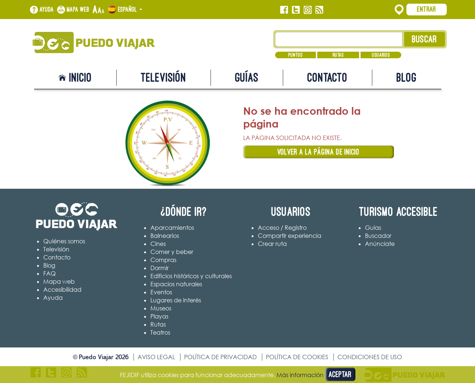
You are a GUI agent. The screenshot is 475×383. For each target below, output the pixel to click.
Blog (407, 77)
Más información (300, 375)
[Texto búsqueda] (338, 39)
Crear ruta (272, 243)
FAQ (49, 273)
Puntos (295, 55)
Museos (160, 308)
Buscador (378, 235)
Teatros (160, 332)
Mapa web (78, 9)
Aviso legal (156, 357)
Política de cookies (297, 357)
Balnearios (164, 235)
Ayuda (47, 9)
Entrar (426, 9)
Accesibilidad (62, 289)
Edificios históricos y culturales (191, 276)
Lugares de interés (175, 300)
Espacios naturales (176, 284)
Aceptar (340, 374)
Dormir (159, 268)
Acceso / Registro (282, 227)
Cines (158, 243)
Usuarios (381, 55)
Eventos (161, 292)
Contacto (327, 77)
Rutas (338, 55)
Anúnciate (380, 243)
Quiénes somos (64, 241)
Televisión (163, 77)
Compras (163, 260)
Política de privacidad (220, 357)
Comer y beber (171, 251)
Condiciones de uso (369, 357)
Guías (247, 77)
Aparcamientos (172, 227)
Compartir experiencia (289, 235)
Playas (159, 316)
